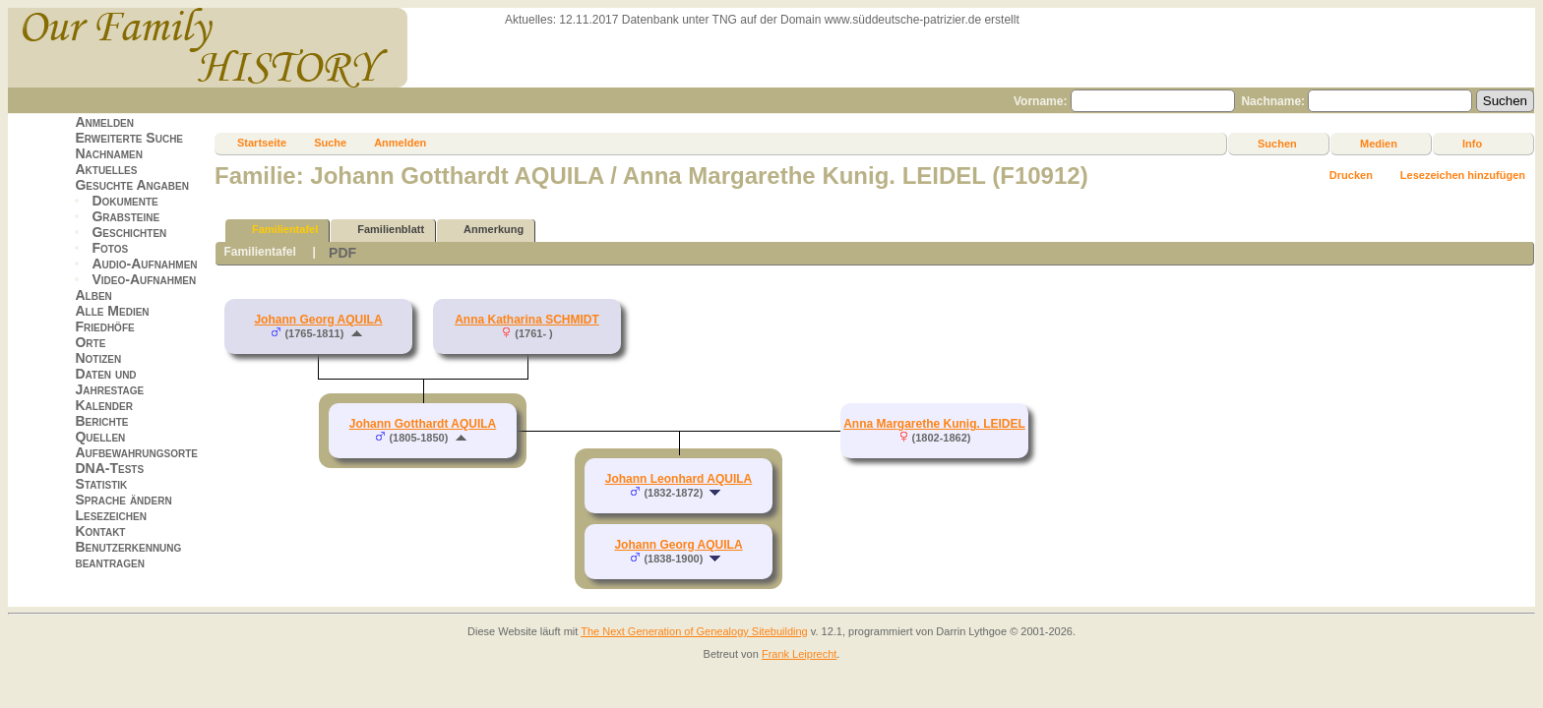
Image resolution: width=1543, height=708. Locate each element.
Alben (93, 295)
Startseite (261, 142)
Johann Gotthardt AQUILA (423, 424)
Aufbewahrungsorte (136, 452)
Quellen (100, 436)
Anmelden (104, 122)
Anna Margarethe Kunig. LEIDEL (934, 424)
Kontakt (100, 531)
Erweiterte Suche (129, 138)
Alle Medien (112, 311)
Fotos (110, 248)
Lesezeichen (110, 515)
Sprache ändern (123, 499)
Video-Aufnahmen (144, 279)
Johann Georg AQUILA (318, 319)
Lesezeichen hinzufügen (1462, 175)
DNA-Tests (109, 468)
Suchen (1277, 143)
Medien (1378, 143)
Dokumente (124, 200)
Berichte (101, 421)
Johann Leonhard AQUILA (679, 479)
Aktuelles (106, 169)
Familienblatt (381, 229)
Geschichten (129, 232)
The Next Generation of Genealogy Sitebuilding (694, 631)
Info (1472, 143)
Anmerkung (485, 229)
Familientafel (276, 229)
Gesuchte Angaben (132, 185)
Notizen (98, 358)
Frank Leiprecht (799, 654)
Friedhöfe (104, 326)
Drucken (1351, 175)
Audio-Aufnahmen (144, 263)
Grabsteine (125, 216)
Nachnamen (108, 153)
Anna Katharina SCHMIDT (527, 319)
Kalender (103, 405)
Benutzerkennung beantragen (128, 554)
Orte (90, 342)
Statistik (101, 484)
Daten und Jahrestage (109, 381)
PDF (342, 253)
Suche (330, 142)
